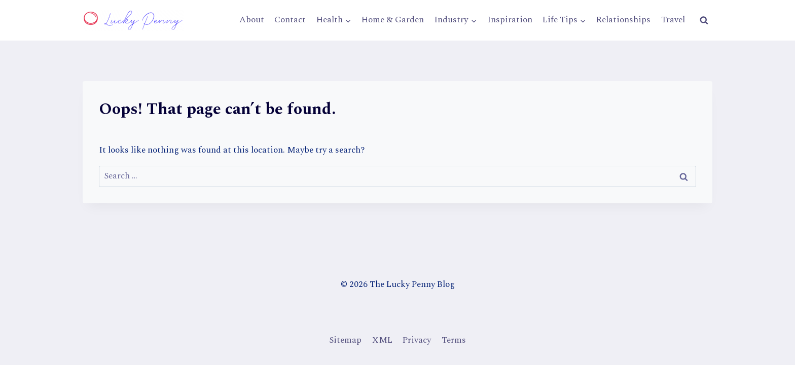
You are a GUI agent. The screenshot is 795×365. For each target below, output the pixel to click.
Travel (673, 19)
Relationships (623, 19)
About (251, 19)
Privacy (417, 340)
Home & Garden (393, 19)
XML (382, 340)
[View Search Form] (703, 20)
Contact (290, 19)
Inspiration (509, 19)
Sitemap (345, 340)
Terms (454, 340)
